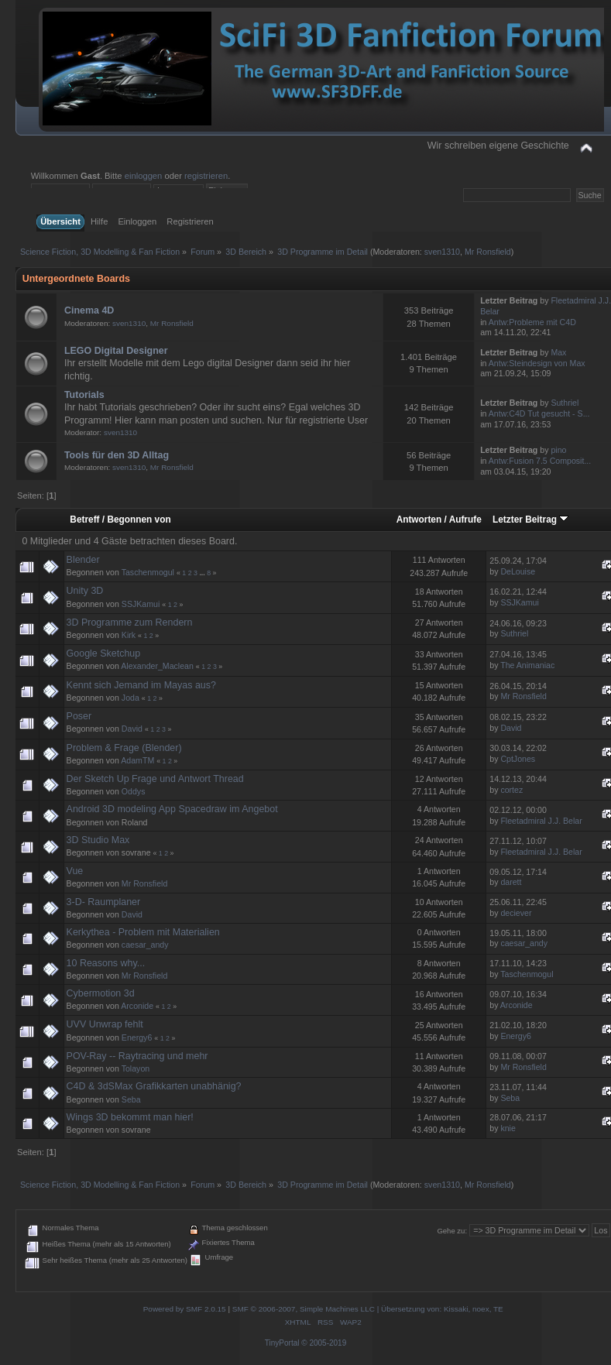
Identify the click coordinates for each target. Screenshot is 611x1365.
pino (558, 449)
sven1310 (442, 251)
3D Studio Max (98, 840)
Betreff (84, 519)
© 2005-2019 (323, 1343)
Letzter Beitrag (530, 519)
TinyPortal (282, 1343)
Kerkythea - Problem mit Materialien (143, 932)
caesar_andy (145, 944)
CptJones (517, 758)
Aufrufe (465, 519)
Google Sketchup (104, 653)
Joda (130, 697)
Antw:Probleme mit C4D (532, 322)
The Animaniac (527, 665)
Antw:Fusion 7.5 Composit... (540, 460)
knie (507, 1128)
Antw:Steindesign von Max (537, 363)
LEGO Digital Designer (116, 350)
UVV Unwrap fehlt (105, 1024)
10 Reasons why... (106, 963)
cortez (511, 789)
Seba (131, 1099)
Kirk (129, 635)
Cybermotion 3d (101, 993)
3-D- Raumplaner (104, 902)
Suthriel (564, 402)
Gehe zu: (452, 1230)
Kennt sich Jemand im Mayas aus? (141, 685)
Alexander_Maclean (157, 665)
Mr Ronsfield (488, 251)
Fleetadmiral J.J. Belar (541, 820)
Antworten (419, 519)
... (203, 573)
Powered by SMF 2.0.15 (184, 1309)
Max (558, 352)
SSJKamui (141, 604)
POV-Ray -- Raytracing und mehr (137, 1056)
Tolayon (136, 1068)
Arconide (137, 1005)
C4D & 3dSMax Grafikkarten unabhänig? (154, 1086)
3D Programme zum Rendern (130, 622)
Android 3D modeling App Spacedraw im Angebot (172, 809)
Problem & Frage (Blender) (124, 748)
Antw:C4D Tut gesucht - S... (539, 413)
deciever (515, 912)
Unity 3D (85, 590)
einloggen (144, 175)
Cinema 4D (89, 310)
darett (510, 882)
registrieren (206, 175)
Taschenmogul (148, 572)
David (132, 728)
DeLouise (517, 571)
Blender (83, 559)
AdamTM (137, 760)
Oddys (134, 791)
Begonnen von (138, 519)
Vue (75, 871)
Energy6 (137, 1037)
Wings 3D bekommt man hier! (130, 1117)
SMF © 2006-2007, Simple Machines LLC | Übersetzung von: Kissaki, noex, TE (367, 1309)
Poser (79, 716)
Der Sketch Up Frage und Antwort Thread (155, 778)
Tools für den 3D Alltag (116, 455)
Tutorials (84, 394)
